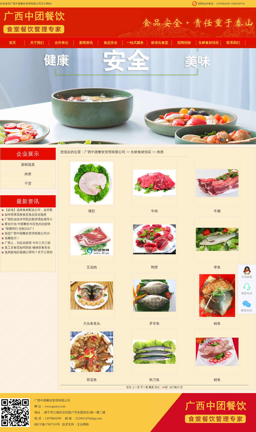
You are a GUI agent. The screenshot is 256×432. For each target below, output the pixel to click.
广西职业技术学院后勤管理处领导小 (28, 219)
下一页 (144, 387)
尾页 (151, 387)
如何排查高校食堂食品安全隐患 (26, 214)
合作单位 (61, 42)
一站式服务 (135, 42)
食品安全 (110, 42)
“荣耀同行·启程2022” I (19, 228)
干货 (28, 183)
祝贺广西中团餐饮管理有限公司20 (27, 233)
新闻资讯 (86, 42)
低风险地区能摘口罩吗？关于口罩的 (28, 252)
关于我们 (37, 42)
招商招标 (184, 42)
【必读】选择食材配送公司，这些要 (28, 210)
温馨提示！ (12, 238)
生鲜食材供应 (208, 42)
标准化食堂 (159, 42)
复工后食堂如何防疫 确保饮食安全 (27, 247)
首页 (12, 42)
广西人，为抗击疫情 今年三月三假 (27, 242)
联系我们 (233, 42)
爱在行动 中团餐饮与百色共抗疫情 (27, 224)
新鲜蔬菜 (28, 164)
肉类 (28, 174)
